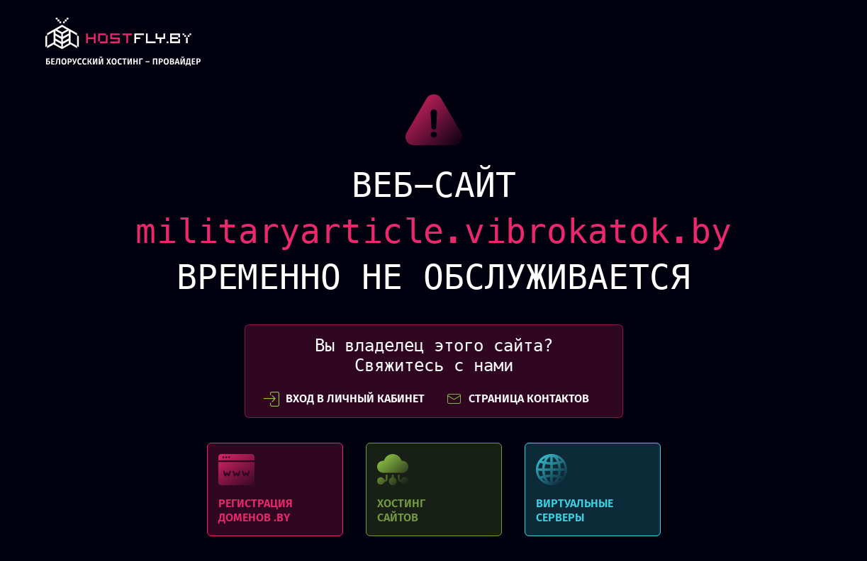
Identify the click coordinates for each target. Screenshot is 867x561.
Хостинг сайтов (434, 489)
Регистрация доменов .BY (275, 489)
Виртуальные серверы (593, 489)
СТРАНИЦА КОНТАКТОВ (517, 399)
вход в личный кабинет (344, 399)
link (123, 46)
